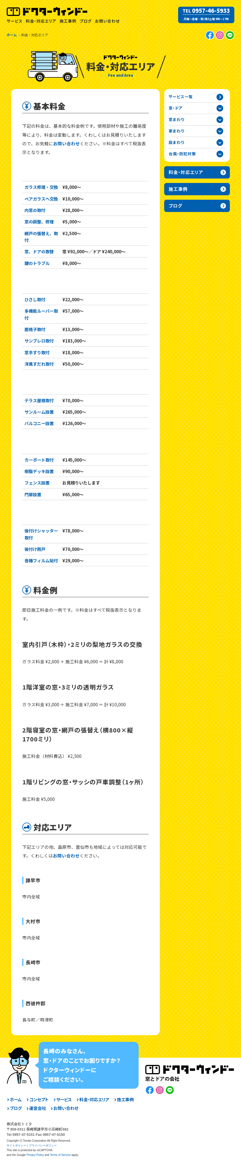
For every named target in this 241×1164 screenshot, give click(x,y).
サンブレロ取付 (39, 341)
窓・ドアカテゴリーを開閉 (219, 108)
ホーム (16, 1099)
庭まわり (34, 444)
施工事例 (68, 21)
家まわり (34, 385)
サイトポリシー (16, 1145)
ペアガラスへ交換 (41, 199)
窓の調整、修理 (39, 221)
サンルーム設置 (39, 412)
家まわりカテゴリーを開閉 (219, 131)
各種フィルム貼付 (41, 560)
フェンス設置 (37, 482)
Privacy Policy (35, 1154)
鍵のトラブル (37, 263)
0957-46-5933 (211, 10)
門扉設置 (32, 494)
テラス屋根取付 (39, 400)
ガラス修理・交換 (41, 187)
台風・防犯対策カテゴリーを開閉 (219, 154)
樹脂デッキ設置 (39, 471)
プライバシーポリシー (43, 1145)
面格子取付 (34, 329)
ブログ (86, 21)
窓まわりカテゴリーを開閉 (219, 119)
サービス (15, 21)
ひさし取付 (34, 299)
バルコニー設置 (39, 423)
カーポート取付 (39, 460)
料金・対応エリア (41, 21)
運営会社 (37, 1108)
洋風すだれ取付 (39, 364)
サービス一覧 (181, 96)
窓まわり (34, 284)
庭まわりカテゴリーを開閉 (219, 142)
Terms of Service (60, 1154)
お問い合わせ (107, 21)
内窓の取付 (34, 210)
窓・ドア (33, 172)
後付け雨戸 (34, 549)
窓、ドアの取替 (39, 251)
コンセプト (39, 1099)
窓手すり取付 (37, 352)
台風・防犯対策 (43, 515)
